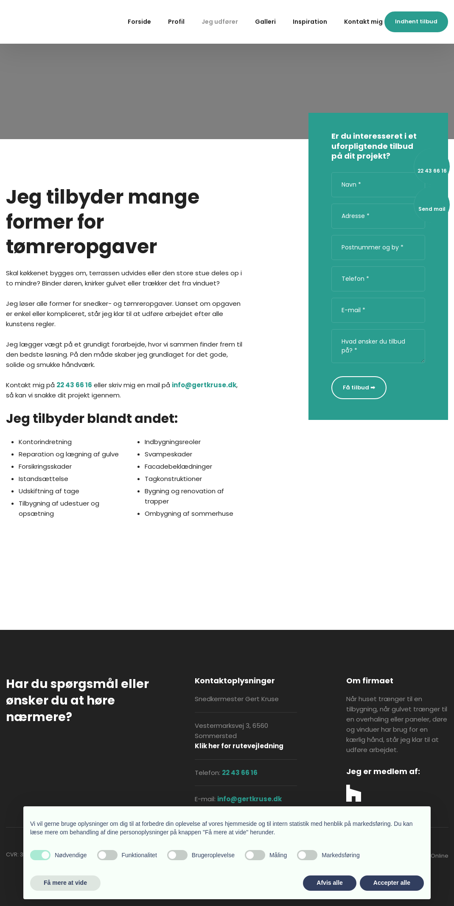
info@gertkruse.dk (204, 384)
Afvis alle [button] (329, 882)
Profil (176, 21)
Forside (139, 21)
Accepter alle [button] (391, 882)
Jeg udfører (220, 21)
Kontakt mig (363, 21)
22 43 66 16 (74, 384)
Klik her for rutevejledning (239, 745)
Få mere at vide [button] (65, 882)
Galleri (265, 21)
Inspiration (310, 21)
